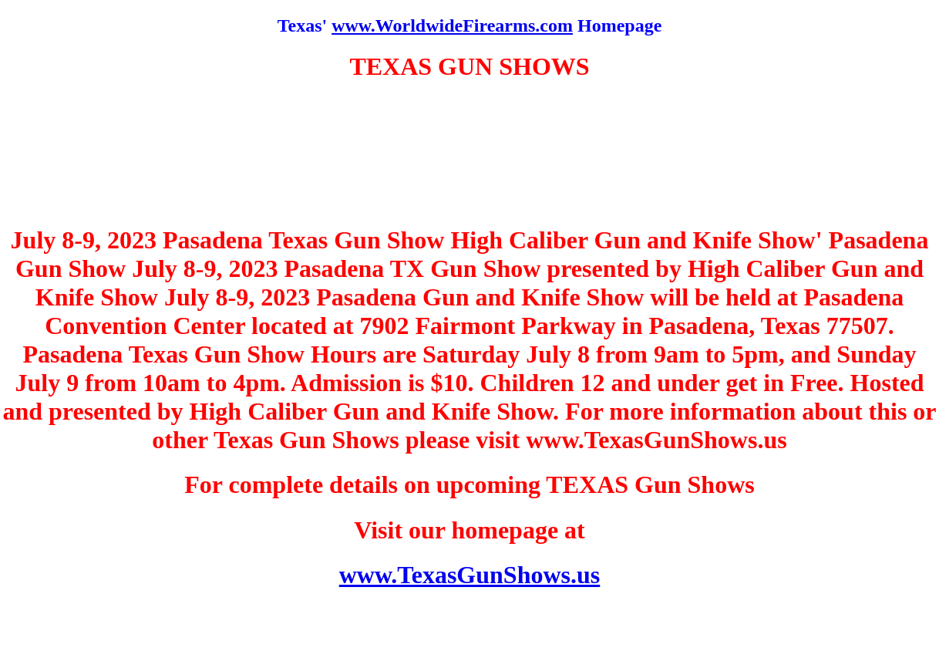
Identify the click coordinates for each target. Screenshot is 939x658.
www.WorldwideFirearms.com (452, 25)
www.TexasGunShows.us (470, 575)
